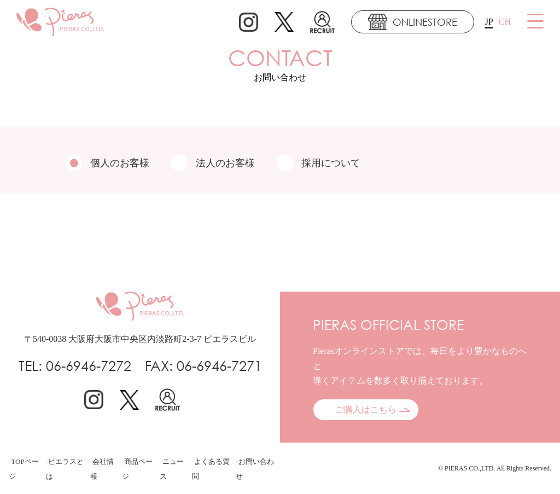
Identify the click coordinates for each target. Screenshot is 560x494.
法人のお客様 (213, 163)
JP (489, 21)
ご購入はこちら (365, 409)
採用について (318, 163)
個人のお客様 (107, 163)
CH (505, 21)
